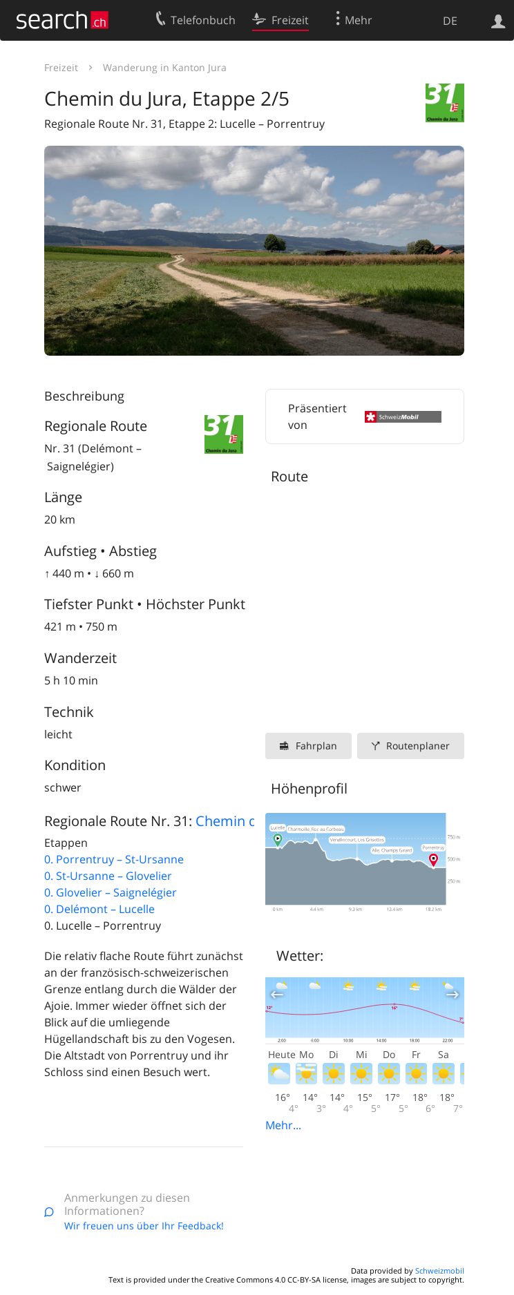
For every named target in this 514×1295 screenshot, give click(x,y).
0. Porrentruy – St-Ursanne (114, 859)
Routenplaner (418, 745)
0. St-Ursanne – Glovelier (108, 875)
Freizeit (61, 67)
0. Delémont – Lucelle (99, 909)
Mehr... (283, 1125)
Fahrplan (316, 745)
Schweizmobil (439, 1270)
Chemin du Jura (245, 821)
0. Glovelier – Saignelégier (110, 892)
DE (450, 20)
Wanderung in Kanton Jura (165, 67)
